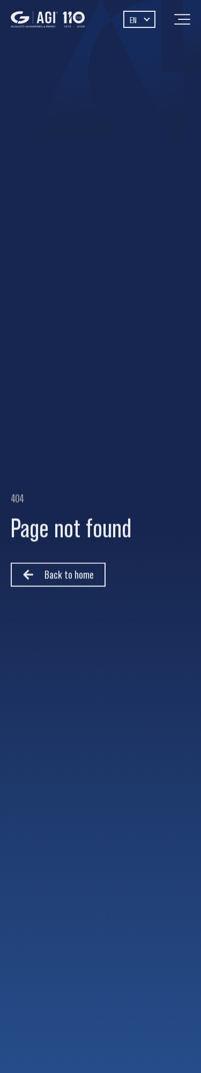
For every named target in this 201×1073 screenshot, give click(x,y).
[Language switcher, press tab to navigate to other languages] (139, 19)
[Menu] (182, 19)
